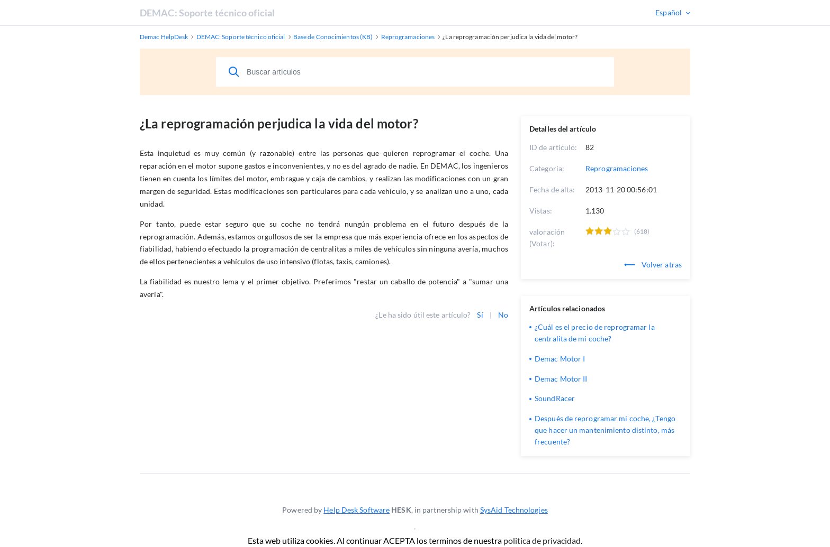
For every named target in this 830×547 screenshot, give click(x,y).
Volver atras (653, 264)
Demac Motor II (561, 378)
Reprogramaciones (616, 168)
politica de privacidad (542, 540)
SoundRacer (555, 398)
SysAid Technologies (514, 509)
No (503, 314)
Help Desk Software (356, 509)
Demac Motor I (560, 358)
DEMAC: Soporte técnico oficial (207, 12)
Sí (480, 314)
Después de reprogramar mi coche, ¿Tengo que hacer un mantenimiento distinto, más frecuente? (605, 430)
